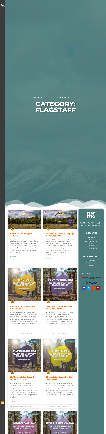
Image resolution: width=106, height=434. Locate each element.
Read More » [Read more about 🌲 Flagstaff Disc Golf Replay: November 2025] (49, 258)
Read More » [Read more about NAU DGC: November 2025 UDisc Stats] (13, 329)
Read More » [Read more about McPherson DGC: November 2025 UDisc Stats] (13, 402)
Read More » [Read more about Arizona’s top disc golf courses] (13, 256)
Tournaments (91, 248)
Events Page (91, 261)
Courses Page (91, 263)
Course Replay (91, 241)
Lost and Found (91, 246)
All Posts (91, 237)
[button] (84, 288)
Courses (91, 243)
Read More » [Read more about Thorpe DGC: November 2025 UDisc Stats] (49, 400)
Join (91, 265)
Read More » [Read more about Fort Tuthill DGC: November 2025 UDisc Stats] (49, 329)
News (91, 239)
